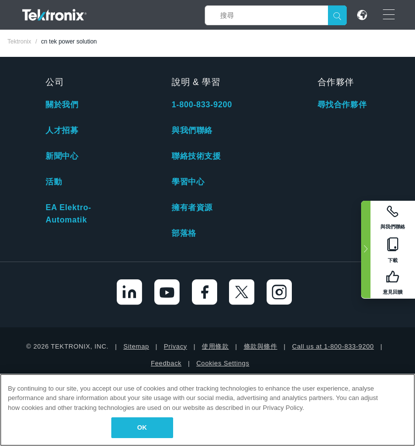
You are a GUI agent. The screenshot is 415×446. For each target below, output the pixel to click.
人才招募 (62, 130)
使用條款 (215, 346)
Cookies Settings (222, 363)
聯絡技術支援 (196, 156)
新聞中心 (62, 156)
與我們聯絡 (192, 130)
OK (142, 427)
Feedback (166, 363)
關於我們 (62, 104)
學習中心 (188, 182)
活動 (54, 182)
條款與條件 (260, 346)
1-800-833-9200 (202, 104)
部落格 (184, 233)
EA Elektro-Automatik (68, 213)
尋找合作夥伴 (342, 104)
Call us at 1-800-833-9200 (333, 346)
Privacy (175, 346)
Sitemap (136, 346)
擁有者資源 (192, 207)
